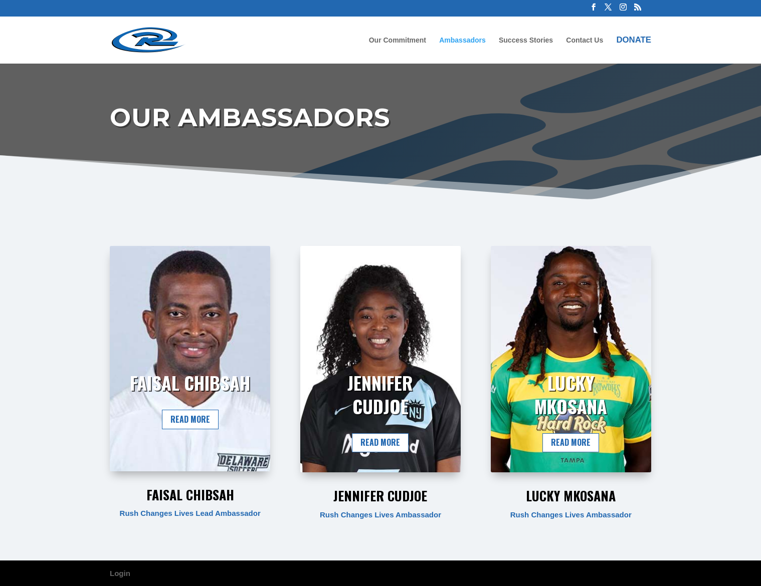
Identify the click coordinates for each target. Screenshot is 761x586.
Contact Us (584, 40)
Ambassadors (462, 40)
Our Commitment (397, 40)
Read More (190, 419)
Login (120, 573)
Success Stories (526, 40)
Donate (633, 41)
